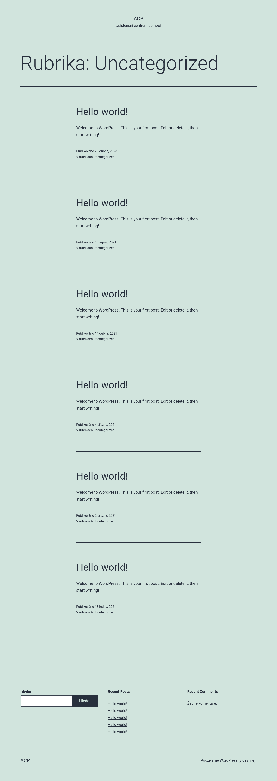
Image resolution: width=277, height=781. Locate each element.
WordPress (229, 760)
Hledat (25, 692)
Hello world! (102, 112)
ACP (138, 18)
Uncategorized (104, 157)
